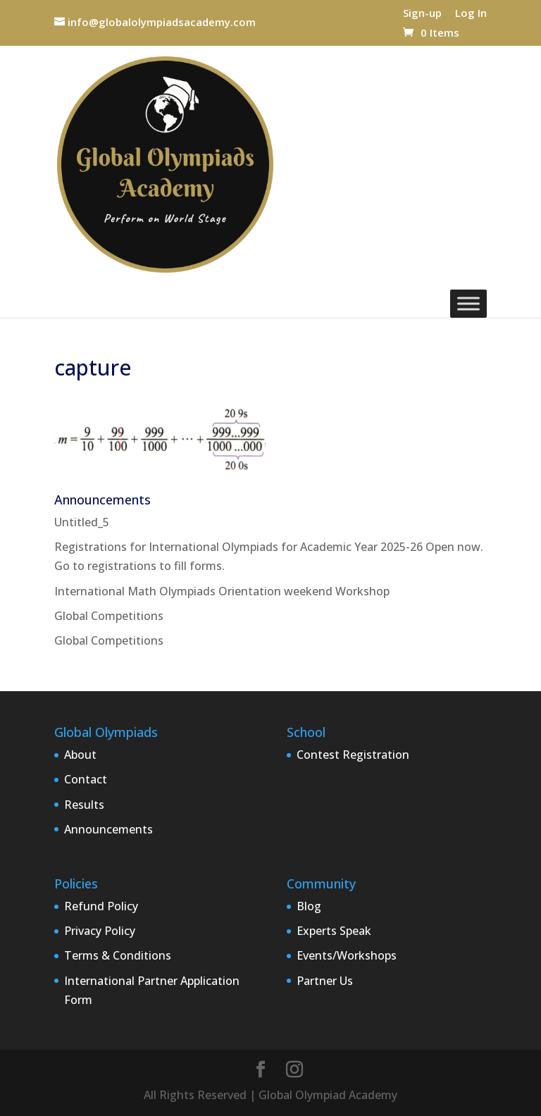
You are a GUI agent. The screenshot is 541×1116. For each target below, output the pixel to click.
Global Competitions (108, 616)
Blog (309, 906)
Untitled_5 (81, 522)
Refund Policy (101, 906)
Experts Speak (334, 930)
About (80, 754)
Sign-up (422, 14)
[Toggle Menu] (468, 303)
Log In (471, 14)
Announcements (108, 829)
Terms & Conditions (117, 955)
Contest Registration (353, 754)
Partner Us (325, 980)
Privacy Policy (99, 930)
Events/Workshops (347, 955)
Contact (85, 779)
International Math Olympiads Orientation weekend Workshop (222, 591)
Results (84, 804)
